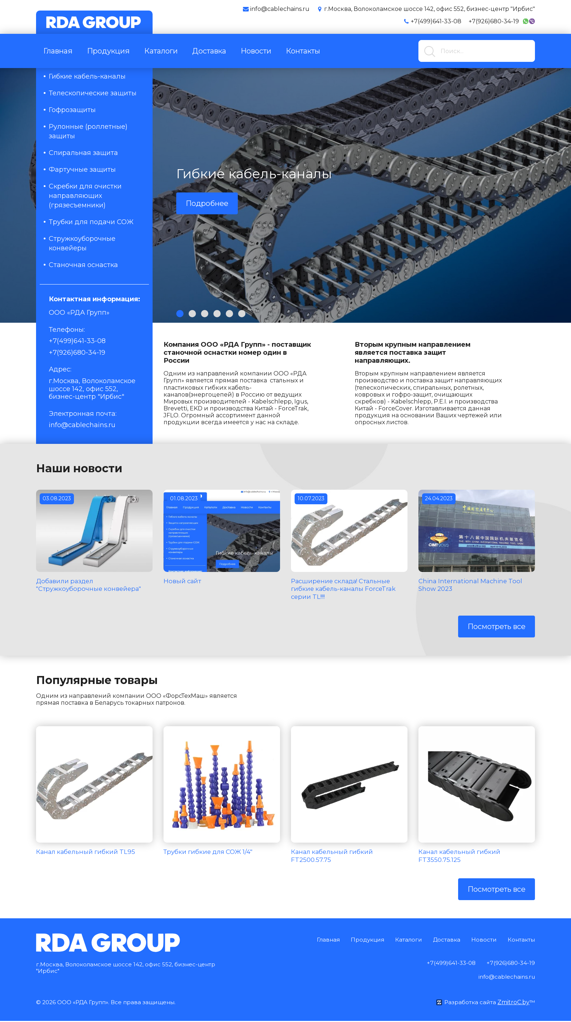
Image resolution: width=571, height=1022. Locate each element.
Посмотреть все (496, 626)
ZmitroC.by (513, 1003)
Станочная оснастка (83, 265)
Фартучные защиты (82, 170)
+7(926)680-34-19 (494, 21)
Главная (57, 51)
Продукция (108, 51)
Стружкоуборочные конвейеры (82, 243)
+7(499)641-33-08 (436, 21)
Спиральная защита (83, 153)
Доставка (209, 51)
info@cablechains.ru (82, 425)
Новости (256, 51)
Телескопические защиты (93, 93)
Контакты (303, 51)
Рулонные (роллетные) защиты (88, 131)
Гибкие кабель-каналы (87, 76)
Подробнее (207, 203)
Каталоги (161, 51)
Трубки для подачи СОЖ (91, 222)
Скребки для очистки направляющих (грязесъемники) (85, 195)
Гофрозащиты (72, 110)
